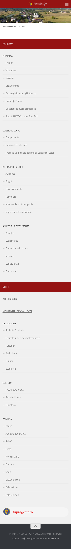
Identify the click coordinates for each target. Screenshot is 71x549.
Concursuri (11, 271)
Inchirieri (10, 256)
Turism (9, 361)
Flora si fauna (12, 456)
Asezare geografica (15, 433)
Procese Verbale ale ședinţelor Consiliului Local (30, 152)
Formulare (11, 196)
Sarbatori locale (13, 397)
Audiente (10, 173)
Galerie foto (12, 487)
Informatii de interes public (19, 204)
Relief (9, 441)
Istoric (9, 426)
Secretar (10, 78)
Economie (11, 368)
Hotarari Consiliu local (16, 145)
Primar (9, 62)
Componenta (12, 137)
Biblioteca (11, 405)
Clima (8, 449)
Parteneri (10, 345)
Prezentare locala (14, 389)
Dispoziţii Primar (14, 101)
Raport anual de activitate (19, 212)
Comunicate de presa (16, 248)
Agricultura (11, 353)
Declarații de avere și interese (21, 93)
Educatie (10, 464)
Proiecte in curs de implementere (23, 338)
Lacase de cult (13, 479)
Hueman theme (52, 538)
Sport (8, 472)
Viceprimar (11, 70)
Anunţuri (10, 233)
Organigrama (12, 85)
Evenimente (12, 240)
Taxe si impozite (14, 189)
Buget (9, 181)
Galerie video (12, 495)
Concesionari (12, 263)
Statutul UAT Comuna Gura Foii (22, 116)
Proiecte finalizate (15, 330)
